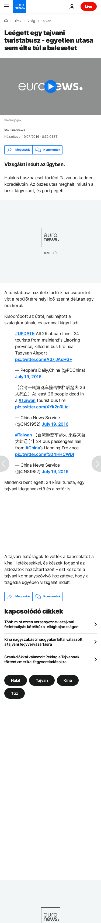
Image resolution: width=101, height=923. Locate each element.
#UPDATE (25, 333)
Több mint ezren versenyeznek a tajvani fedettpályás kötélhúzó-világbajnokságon (41, 624)
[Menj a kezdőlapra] (19, 6)
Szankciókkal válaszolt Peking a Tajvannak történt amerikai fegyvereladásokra (41, 659)
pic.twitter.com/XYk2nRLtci (42, 406)
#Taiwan (27, 400)
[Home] (6, 21)
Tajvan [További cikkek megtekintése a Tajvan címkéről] (42, 680)
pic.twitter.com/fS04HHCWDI (44, 454)
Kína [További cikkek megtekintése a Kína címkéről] (68, 680)
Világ (31, 21)
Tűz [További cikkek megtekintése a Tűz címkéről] (14, 693)
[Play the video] (50, 86)
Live (88, 6)
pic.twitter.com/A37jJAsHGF (43, 359)
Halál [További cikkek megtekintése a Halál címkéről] (15, 680)
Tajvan (46, 21)
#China (33, 447)
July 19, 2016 (28, 376)
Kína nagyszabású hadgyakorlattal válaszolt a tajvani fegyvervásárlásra (43, 641)
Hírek (17, 21)
